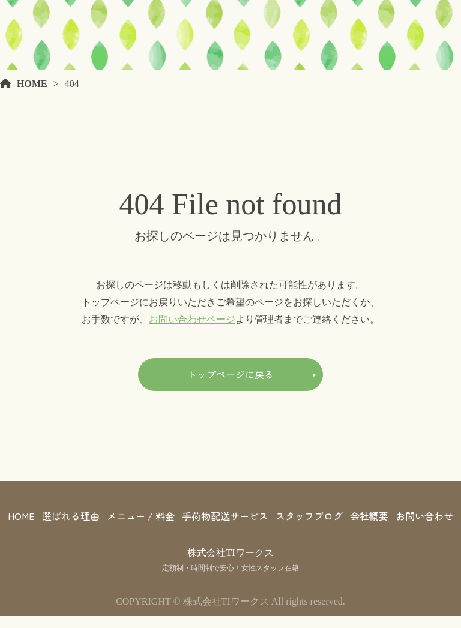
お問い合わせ (424, 528)
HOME (32, 96)
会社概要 (369, 528)
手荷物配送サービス (225, 528)
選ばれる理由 (71, 528)
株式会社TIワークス (230, 565)
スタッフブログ (309, 528)
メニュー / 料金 (141, 528)
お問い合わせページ (192, 331)
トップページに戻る (230, 386)
